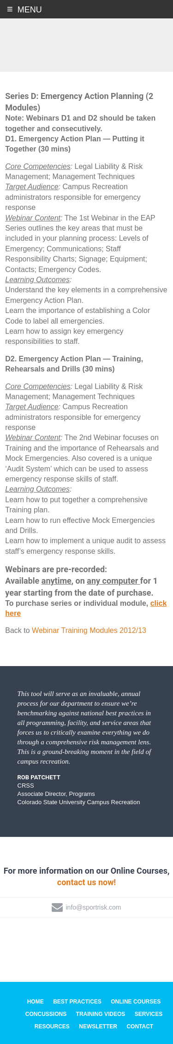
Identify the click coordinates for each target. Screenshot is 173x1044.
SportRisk (86, 41)
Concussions (45, 1014)
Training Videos (100, 1014)
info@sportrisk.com (93, 907)
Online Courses (136, 1002)
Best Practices (77, 1002)
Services (148, 1014)
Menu (30, 9)
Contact (139, 1026)
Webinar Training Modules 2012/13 (89, 631)
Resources (52, 1026)
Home (35, 1002)
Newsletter (98, 1026)
